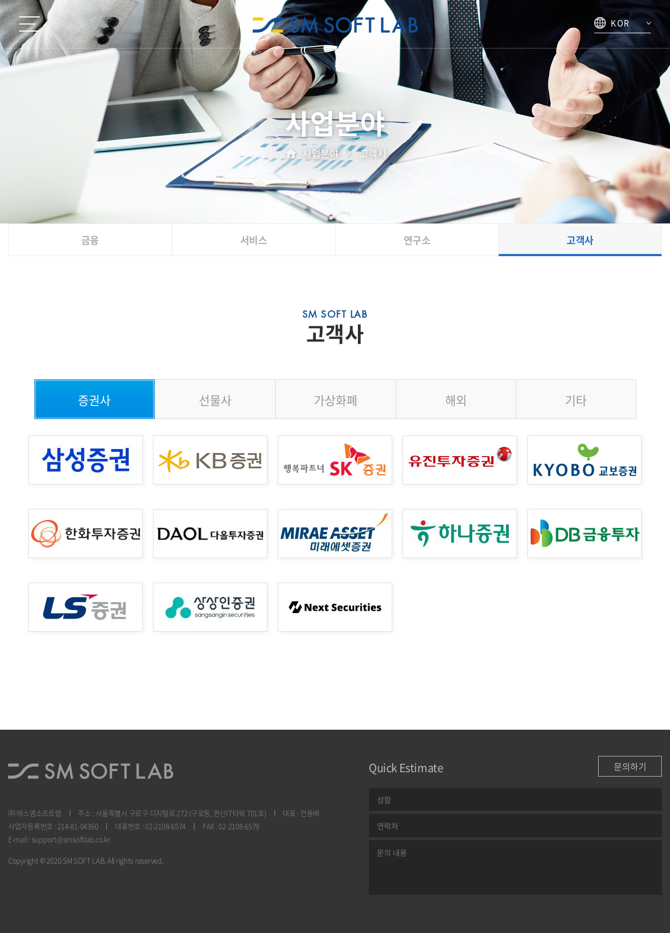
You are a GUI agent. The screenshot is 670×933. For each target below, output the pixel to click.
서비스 (253, 240)
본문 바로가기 (0, 0)
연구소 (417, 240)
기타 (576, 400)
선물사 (215, 400)
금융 (90, 240)
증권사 (94, 400)
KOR (612, 23)
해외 (456, 400)
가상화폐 (335, 400)
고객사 (580, 240)
